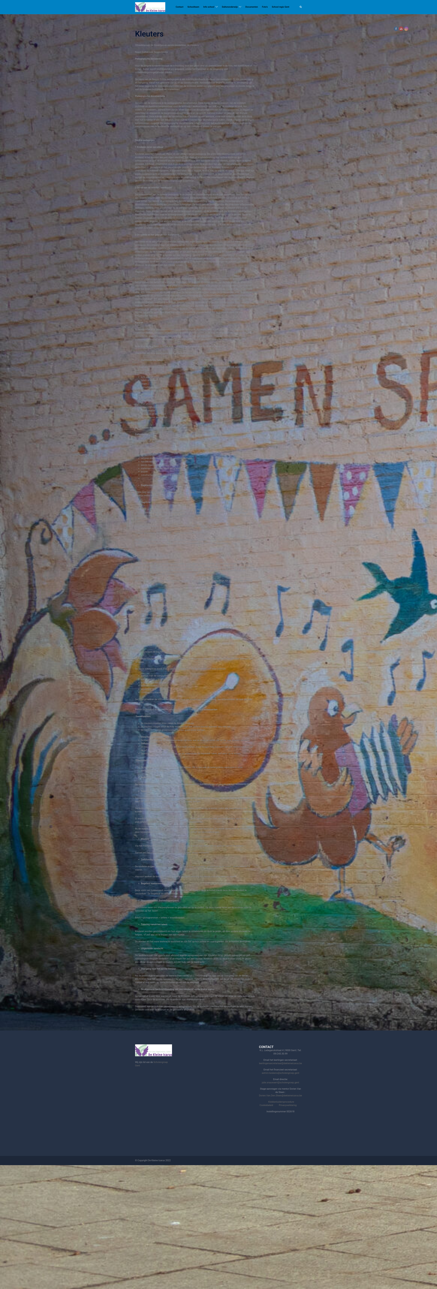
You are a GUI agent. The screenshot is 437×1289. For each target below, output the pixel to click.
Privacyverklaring (288, 1105)
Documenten (251, 7)
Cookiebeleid (266, 1105)
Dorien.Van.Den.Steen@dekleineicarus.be (280, 1095)
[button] (301, 7)
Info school (208, 7)
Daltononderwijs (230, 7)
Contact (179, 7)
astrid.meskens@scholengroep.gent (280, 1073)
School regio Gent (280, 7)
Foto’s (265, 7)
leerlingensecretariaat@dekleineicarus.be (280, 1063)
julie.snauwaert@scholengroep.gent (280, 1082)
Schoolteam (193, 7)
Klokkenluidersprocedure (281, 1101)
